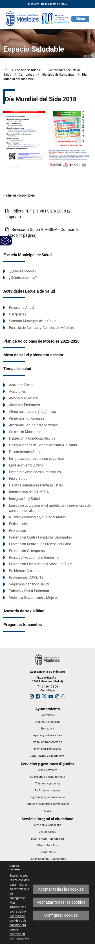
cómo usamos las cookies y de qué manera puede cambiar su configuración (19, 925)
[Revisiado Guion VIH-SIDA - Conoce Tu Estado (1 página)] (47, 232)
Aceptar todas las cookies (61, 889)
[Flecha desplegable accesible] (9, 240)
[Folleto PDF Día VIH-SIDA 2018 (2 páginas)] (47, 214)
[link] (38, 18)
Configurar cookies (61, 915)
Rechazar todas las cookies (61, 902)
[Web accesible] (5, 240)
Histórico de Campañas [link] (58, 74)
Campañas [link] (26, 74)
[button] (80, 19)
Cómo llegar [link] (47, 690)
